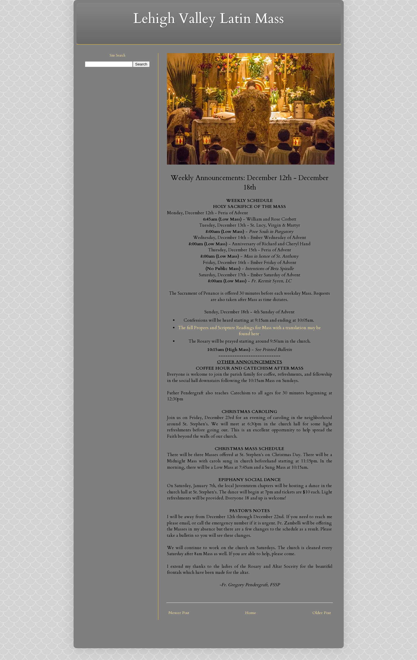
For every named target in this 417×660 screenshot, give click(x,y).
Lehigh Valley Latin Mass (208, 18)
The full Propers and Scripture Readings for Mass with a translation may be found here (249, 331)
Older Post (321, 612)
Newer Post (178, 612)
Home (250, 612)
